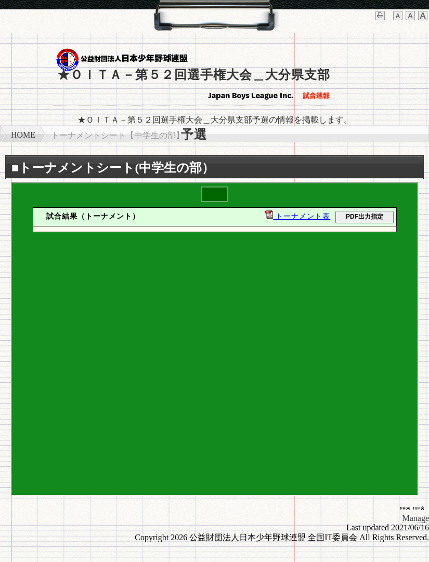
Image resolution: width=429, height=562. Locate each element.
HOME (23, 134)
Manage (415, 518)
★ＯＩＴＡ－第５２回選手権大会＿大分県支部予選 (193, 86)
